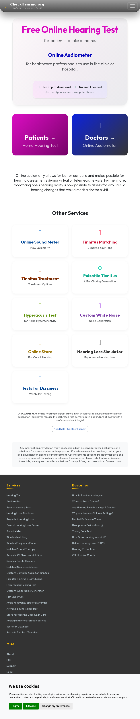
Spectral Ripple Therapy (21, 561)
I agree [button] (16, 706)
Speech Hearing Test (19, 507)
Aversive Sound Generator (22, 608)
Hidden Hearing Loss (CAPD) (89, 543)
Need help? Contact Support (70, 429)
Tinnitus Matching (17, 537)
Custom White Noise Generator (25, 590)
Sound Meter (14, 531)
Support (11, 665)
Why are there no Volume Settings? (92, 513)
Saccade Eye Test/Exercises (23, 632)
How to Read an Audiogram (88, 495)
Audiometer (14, 501)
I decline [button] (31, 706)
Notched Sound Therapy (21, 549)
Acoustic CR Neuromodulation (24, 555)
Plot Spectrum (15, 596)
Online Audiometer (70, 55)
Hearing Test (14, 495)
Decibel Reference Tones (86, 519)
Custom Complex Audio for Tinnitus (28, 573)
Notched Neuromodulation (22, 567)
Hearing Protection (83, 549)
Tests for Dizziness (18, 626)
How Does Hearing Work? (89, 537)
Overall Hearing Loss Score (23, 525)
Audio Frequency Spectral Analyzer (27, 602)
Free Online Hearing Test (70, 29)
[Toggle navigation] (132, 6)
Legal (10, 672)
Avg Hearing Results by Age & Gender (94, 507)
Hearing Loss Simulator (20, 513)
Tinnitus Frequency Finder (22, 543)
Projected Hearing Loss (20, 519)
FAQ (9, 660)
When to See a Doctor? (85, 501)
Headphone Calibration (87, 525)
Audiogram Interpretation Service (26, 620)
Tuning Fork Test (82, 531)
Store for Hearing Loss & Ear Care (26, 614)
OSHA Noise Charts (83, 555)
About (10, 654)
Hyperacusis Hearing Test (21, 585)
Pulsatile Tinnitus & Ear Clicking (24, 579)
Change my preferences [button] (55, 706)
